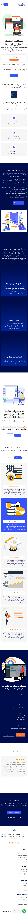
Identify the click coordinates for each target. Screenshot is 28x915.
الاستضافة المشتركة (14, 521)
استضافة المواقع (14, 122)
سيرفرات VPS (14, 151)
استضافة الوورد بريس (14, 137)
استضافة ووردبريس (14, 593)
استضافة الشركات (14, 486)
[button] (15, 779)
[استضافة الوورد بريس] (14, 132)
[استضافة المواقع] (14, 117)
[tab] (18, 457)
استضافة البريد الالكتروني (14, 630)
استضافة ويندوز (14, 557)
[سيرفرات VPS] (14, 147)
